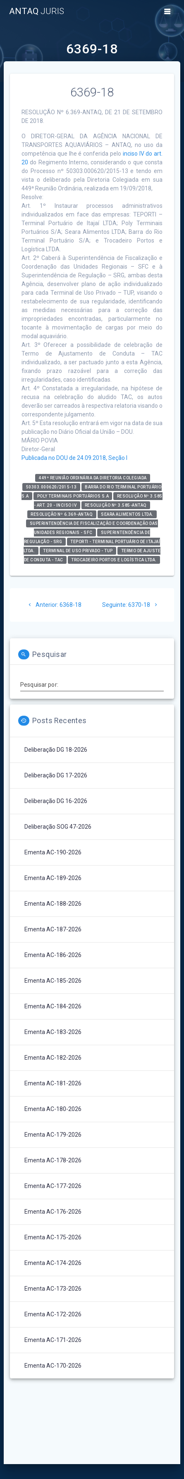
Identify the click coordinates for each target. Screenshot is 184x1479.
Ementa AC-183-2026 (52, 1032)
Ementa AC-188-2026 (52, 903)
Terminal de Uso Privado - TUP (78, 550)
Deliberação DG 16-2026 (55, 801)
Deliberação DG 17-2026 (55, 775)
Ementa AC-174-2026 (52, 1263)
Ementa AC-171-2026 (52, 1340)
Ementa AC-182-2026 (52, 1057)
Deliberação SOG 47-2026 (57, 826)
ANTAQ (36, 11)
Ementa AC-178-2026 (52, 1160)
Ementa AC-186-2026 (52, 955)
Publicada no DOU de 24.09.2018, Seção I (74, 458)
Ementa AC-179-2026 (52, 1134)
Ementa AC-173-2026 (52, 1288)
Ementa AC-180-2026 (52, 1109)
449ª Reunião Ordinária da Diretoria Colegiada (92, 478)
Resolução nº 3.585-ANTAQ (116, 505)
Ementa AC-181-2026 (52, 1083)
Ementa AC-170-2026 (52, 1365)
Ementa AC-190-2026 (52, 852)
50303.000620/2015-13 (51, 487)
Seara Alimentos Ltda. (127, 514)
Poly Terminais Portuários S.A (73, 496)
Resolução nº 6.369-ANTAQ (62, 514)
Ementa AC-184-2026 (52, 1006)
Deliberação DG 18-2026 (55, 749)
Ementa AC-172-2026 (52, 1314)
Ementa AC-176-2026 (52, 1211)
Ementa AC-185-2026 (52, 980)
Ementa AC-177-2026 (52, 1186)
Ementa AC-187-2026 (52, 929)
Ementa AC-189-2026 (52, 878)
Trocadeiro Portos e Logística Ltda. (114, 560)
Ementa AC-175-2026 (52, 1237)
